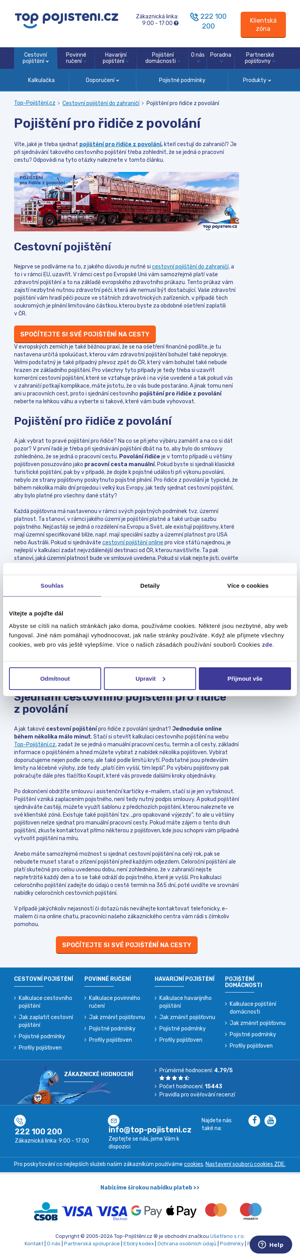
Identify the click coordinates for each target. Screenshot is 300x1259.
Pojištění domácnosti (162, 58)
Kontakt (34, 1243)
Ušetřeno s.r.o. (227, 1236)
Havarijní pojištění (116, 58)
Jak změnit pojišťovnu (117, 1017)
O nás (198, 57)
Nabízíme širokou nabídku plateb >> (150, 1187)
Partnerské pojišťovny (260, 58)
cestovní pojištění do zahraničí (190, 266)
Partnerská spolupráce (92, 1243)
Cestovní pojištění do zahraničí (100, 103)
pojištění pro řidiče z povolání (120, 144)
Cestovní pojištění (36, 58)
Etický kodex (138, 1243)
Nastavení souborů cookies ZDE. (245, 1164)
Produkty (257, 80)
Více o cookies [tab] (248, 585)
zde (267, 644)
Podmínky (232, 1243)
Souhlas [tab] (52, 585)
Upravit (150, 678)
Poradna (220, 57)
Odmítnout (55, 678)
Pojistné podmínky (182, 80)
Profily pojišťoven (40, 1047)
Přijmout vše (244, 678)
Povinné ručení (76, 58)
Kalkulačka (41, 80)
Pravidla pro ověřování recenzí (197, 1094)
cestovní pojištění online (132, 542)
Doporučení (102, 80)
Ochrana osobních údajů (186, 1243)
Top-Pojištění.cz (34, 103)
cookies (193, 1164)
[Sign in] (263, 25)
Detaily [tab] (150, 585)
